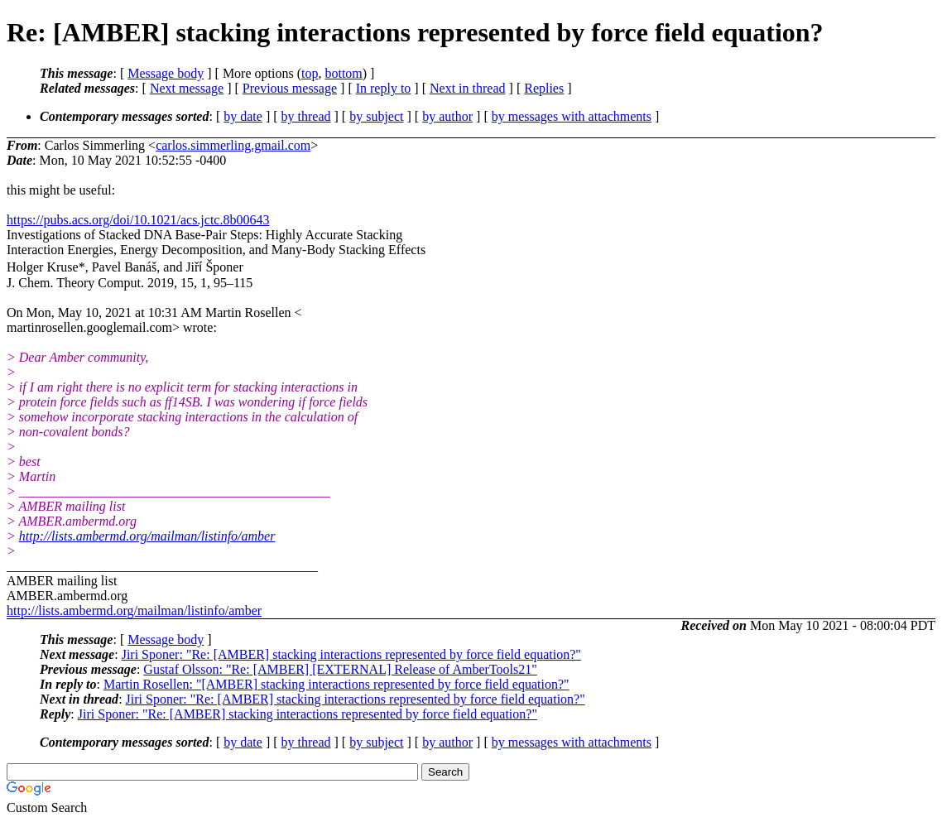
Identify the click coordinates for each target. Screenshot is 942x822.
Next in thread (468, 88)
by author (447, 116)
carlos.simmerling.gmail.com (233, 145)
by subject (376, 116)
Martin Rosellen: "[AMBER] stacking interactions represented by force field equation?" (336, 684)
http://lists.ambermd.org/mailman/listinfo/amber (147, 536)
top (309, 73)
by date (242, 116)
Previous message (290, 88)
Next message (186, 88)
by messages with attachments (571, 116)
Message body (165, 73)
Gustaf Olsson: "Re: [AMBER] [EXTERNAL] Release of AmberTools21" (339, 669)
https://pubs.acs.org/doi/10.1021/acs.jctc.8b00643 (138, 220)
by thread (306, 116)
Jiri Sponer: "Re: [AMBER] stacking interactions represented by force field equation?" (351, 654)
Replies (544, 88)
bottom (343, 73)
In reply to (383, 88)
